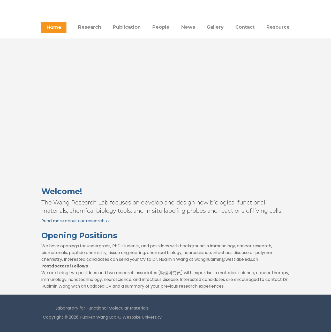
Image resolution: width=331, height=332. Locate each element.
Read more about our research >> (75, 221)
